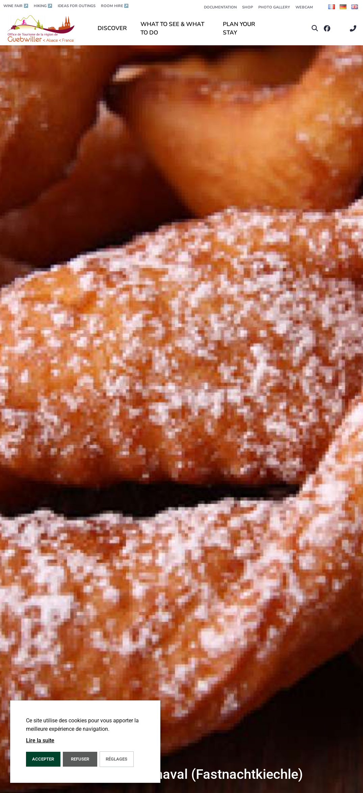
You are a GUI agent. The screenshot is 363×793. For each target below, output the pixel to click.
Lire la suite (40, 740)
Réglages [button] (116, 759)
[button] (314, 28)
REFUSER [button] (80, 759)
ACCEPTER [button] (43, 759)
